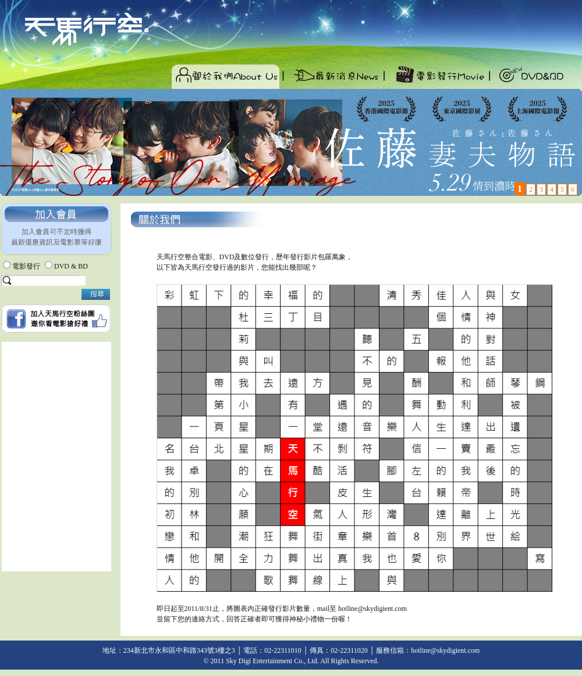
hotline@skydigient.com (372, 609)
